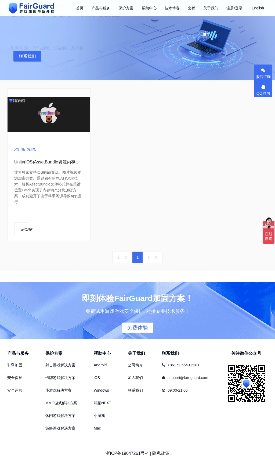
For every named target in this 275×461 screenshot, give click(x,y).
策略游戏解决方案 (60, 428)
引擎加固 (14, 365)
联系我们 (27, 56)
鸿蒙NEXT (102, 403)
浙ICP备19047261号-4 (127, 453)
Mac (97, 428)
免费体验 (137, 328)
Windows (101, 390)
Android (100, 365)
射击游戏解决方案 (60, 365)
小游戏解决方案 (58, 390)
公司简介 (135, 365)
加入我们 (135, 378)
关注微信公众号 (246, 353)
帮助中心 (102, 353)
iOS (97, 378)
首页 (80, 8)
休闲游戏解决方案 (60, 415)
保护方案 (54, 353)
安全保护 (14, 378)
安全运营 (14, 390)
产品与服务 (18, 353)
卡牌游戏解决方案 (60, 378)
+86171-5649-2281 (184, 365)
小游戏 (99, 415)
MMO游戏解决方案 (61, 403)
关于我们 (136, 353)
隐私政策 (160, 453)
